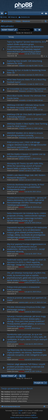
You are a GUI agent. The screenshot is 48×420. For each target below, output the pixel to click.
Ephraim (21, 149)
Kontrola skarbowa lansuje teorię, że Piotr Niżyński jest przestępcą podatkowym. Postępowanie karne (25, 187)
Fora (6, 13)
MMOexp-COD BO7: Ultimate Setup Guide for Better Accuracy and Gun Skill (25, 106)
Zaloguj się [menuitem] (42, 13)
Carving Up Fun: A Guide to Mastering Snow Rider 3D (26, 71)
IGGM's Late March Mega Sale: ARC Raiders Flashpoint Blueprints (26, 176)
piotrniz (21, 53)
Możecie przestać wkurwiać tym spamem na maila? (26, 298)
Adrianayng (22, 137)
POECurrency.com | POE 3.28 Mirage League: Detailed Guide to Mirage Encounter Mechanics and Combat (26, 144)
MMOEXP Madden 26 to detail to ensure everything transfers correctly (25, 134)
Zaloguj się (13, 17)
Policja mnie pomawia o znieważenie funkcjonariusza (23, 288)
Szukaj (4, 17)
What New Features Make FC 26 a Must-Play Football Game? (26, 80)
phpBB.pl (33, 415)
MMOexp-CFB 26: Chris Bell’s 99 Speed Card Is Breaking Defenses (26, 115)
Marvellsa (22, 75)
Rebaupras (22, 91)
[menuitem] (46, 21)
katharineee (22, 84)
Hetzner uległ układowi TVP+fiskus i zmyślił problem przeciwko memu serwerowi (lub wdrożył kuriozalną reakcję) (26, 366)
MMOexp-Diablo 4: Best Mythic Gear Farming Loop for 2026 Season (27, 124)
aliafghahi (22, 65)
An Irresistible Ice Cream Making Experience (26, 88)
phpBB (20, 410)
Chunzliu (21, 109)
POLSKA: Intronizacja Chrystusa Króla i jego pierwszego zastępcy (26, 308)
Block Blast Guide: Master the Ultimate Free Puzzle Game (26, 96)
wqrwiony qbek (23, 302)
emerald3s (22, 100)
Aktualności (7, 26)
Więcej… (2, 13)
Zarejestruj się (25, 17)
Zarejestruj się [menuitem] (46, 13)
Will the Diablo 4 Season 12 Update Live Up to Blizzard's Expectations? (26, 155)
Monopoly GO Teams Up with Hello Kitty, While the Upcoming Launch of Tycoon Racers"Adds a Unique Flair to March (25, 166)
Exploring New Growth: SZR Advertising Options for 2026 (24, 62)
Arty (19, 413)
